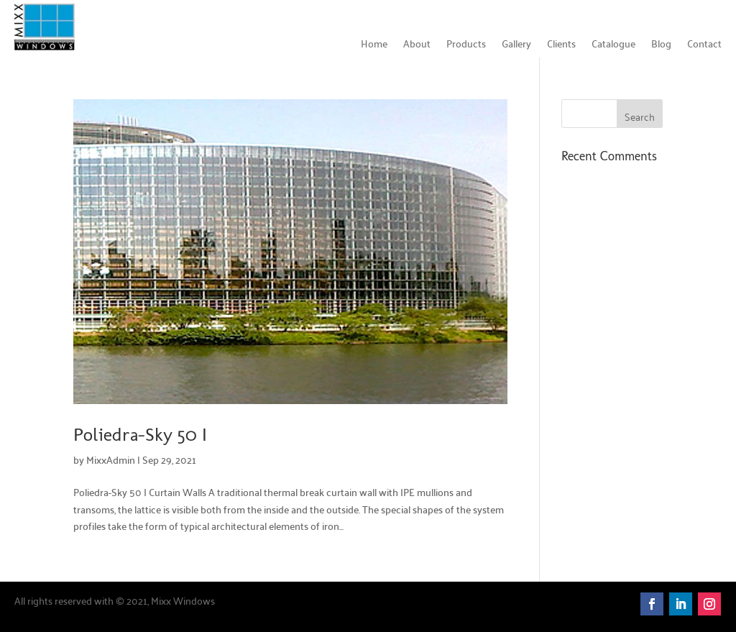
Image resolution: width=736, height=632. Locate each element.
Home (374, 45)
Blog (661, 45)
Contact (704, 45)
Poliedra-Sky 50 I (140, 434)
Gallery (516, 45)
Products (466, 45)
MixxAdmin (110, 459)
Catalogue (613, 45)
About (417, 45)
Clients (561, 45)
